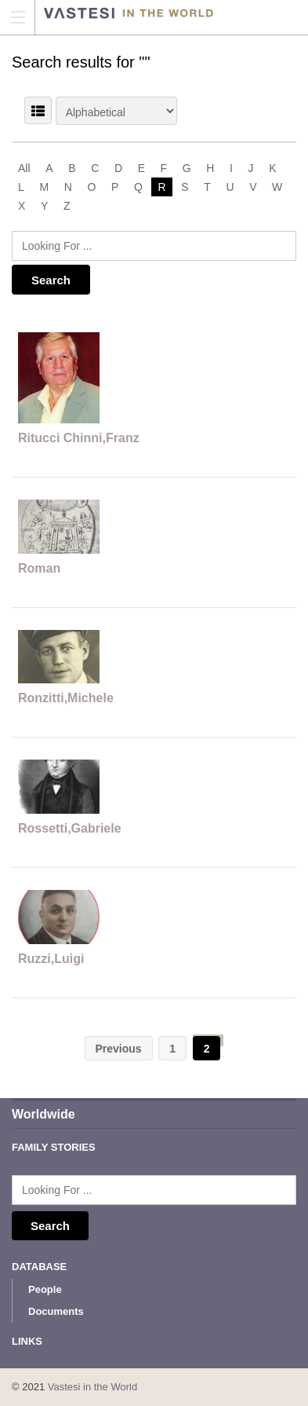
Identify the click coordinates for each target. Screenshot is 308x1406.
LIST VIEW (38, 110)
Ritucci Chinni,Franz (79, 438)
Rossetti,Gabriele (69, 828)
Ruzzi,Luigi (51, 958)
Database (39, 1266)
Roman (39, 568)
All (24, 168)
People (45, 1289)
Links (27, 1341)
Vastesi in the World (92, 1387)
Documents (56, 1311)
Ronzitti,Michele (66, 698)
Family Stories (54, 1147)
